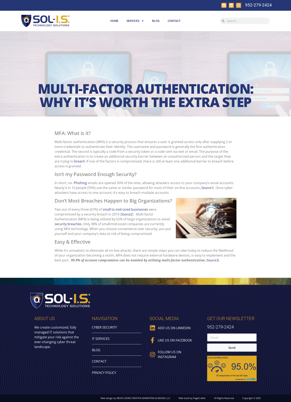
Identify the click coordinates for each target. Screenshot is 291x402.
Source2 (126, 214)
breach (79, 161)
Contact (174, 20)
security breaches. (69, 224)
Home (114, 20)
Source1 (207, 188)
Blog (156, 20)
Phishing (80, 183)
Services (135, 20)
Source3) (213, 260)
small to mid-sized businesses (125, 209)
